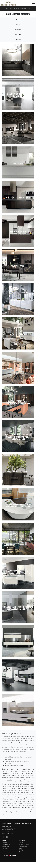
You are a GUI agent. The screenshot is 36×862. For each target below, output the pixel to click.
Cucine (10, 8)
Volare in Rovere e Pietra (18, 198)
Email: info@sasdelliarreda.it (9, 832)
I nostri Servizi (6, 844)
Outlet (20, 852)
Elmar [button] (18, 20)
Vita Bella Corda (18, 129)
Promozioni (5, 848)
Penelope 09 (18, 711)
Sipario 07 (18, 642)
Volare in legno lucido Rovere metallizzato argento (18, 608)
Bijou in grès (18, 266)
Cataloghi (21, 850)
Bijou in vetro (18, 300)
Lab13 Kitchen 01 (18, 61)
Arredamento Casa (24, 844)
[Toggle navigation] (33, 3)
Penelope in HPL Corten (18, 369)
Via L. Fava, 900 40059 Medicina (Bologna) (9, 827)
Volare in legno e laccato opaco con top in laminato (18, 403)
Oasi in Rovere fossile (18, 471)
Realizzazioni (5, 846)
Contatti (4, 850)
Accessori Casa (23, 846)
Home (7, 8)
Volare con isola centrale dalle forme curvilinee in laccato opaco (18, 437)
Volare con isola (18, 163)
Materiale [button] (18, 30)
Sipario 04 (18, 676)
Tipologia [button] (18, 34)
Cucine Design (16, 8)
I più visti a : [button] (18, 39)
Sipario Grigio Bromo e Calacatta (18, 95)
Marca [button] (18, 25)
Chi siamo (4, 842)
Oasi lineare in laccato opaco (18, 540)
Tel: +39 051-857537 (7, 830)
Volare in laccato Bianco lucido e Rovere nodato (18, 505)
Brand (20, 848)
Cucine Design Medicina (25, 8)
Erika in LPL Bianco (18, 334)
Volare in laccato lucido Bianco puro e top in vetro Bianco (18, 574)
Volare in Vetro (18, 232)
